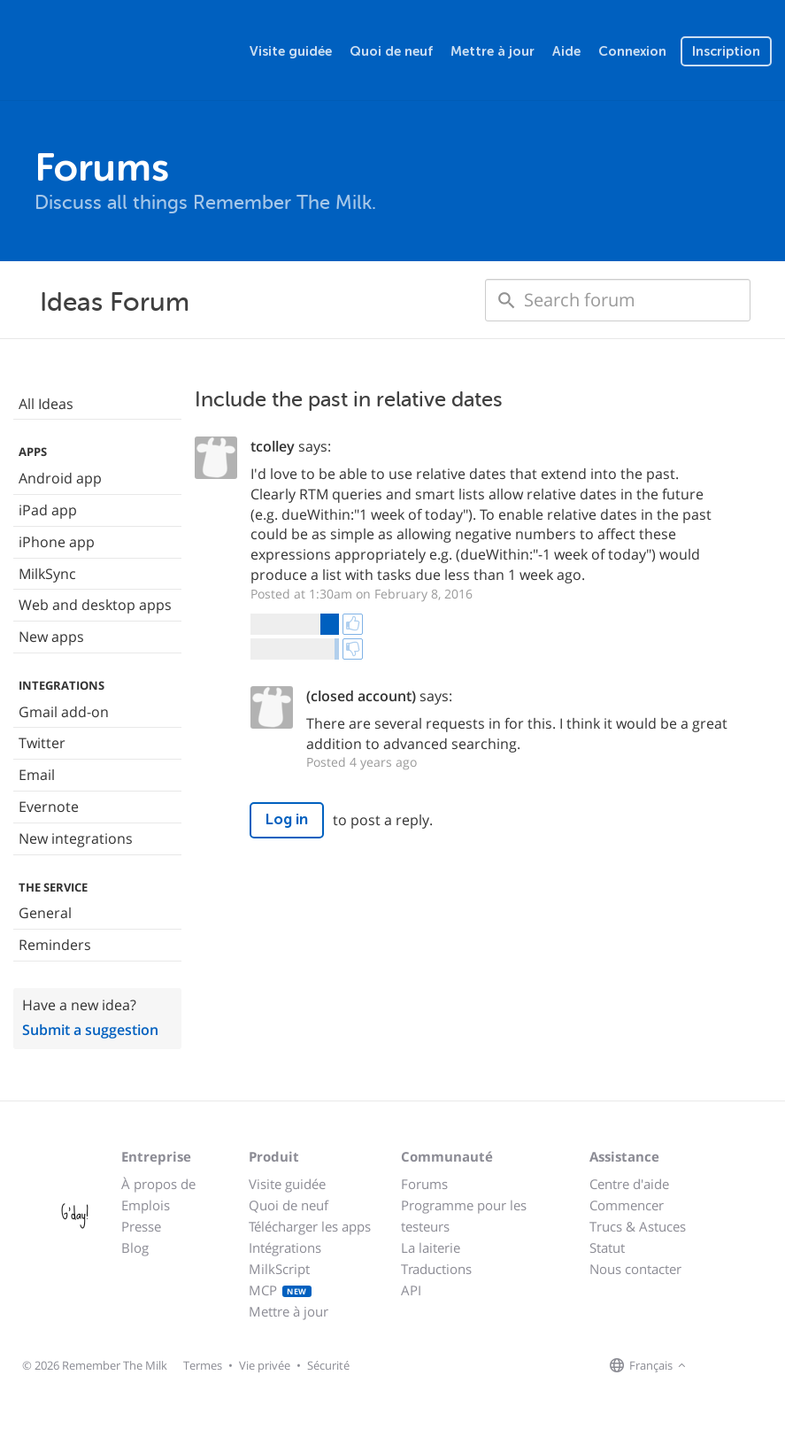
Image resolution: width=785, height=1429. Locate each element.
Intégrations (285, 1247)
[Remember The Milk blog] (763, 1366)
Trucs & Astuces (637, 1226)
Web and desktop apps (95, 604)
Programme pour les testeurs (464, 1215)
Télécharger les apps (310, 1226)
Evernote (49, 806)
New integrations (76, 838)
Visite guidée (291, 51)
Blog (135, 1247)
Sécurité (328, 1365)
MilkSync (47, 573)
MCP (280, 1290)
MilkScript (279, 1269)
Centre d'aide (629, 1184)
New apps (51, 636)
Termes (202, 1365)
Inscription (726, 51)
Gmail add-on (64, 712)
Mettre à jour (492, 51)
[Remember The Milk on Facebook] (716, 1366)
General (45, 913)
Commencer (626, 1205)
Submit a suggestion (90, 1029)
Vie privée (264, 1365)
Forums (424, 1184)
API (411, 1290)
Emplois (145, 1205)
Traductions (436, 1269)
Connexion (632, 51)
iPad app (48, 510)
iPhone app (57, 542)
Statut (607, 1247)
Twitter (42, 743)
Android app (60, 478)
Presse (141, 1226)
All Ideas (46, 403)
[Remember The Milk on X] (741, 1366)
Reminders (55, 944)
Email (37, 774)
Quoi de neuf (391, 51)
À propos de (158, 1184)
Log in (287, 819)
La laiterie (430, 1247)
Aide (566, 51)
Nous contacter (635, 1269)
